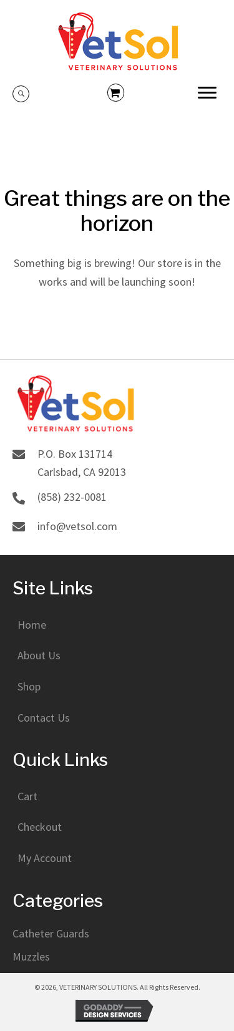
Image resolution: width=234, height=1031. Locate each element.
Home (31, 624)
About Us (39, 655)
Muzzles (31, 956)
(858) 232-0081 (72, 497)
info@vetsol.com (77, 526)
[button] (207, 93)
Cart (27, 796)
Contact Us (43, 717)
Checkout (39, 827)
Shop (29, 686)
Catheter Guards (50, 933)
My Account (44, 858)
